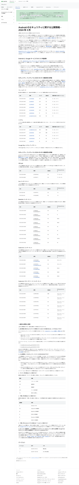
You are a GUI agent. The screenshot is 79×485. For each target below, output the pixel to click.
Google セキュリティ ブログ (42, 477)
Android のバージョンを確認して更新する (47, 38)
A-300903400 (32, 138)
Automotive (48, 7)
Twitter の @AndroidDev (41, 473)
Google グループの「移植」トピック (43, 482)
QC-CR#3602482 (37, 261)
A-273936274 (31, 104)
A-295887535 (31, 129)
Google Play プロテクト (44, 61)
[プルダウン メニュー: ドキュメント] (15, 1)
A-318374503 (31, 132)
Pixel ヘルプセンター (61, 473)
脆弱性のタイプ (21, 157)
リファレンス (56, 7)
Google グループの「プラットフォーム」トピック (46, 479)
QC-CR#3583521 (36, 273)
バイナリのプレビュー (20, 477)
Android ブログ (40, 475)
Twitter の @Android (40, 472)
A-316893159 (31, 101)
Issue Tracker (60, 482)
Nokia (43, 436)
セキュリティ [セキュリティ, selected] (17, 7)
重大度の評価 (48, 46)
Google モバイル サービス (60, 70)
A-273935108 (31, 107)
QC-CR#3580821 (37, 277)
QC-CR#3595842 (37, 269)
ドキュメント (3, 4)
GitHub (17, 482)
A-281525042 (31, 113)
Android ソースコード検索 (23, 1)
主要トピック (25, 7)
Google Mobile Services (62, 479)
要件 (17, 473)
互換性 (32, 7)
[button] (6, 9)
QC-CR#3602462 (37, 265)
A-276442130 (31, 110)
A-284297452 (31, 135)
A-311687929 (31, 115)
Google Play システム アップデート (47, 87)
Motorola (39, 436)
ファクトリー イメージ (20, 479)
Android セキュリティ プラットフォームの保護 (27, 51)
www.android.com (61, 477)
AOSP (19, 23)
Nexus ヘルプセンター (62, 475)
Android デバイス (39, 7)
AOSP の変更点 (26, 18)
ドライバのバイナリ (19, 480)
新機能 (2, 7)
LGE (36, 436)
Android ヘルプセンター (62, 472)
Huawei (32, 436)
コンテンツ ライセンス (35, 457)
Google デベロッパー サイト (26, 426)
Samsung (47, 436)
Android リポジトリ (19, 472)
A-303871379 (31, 141)
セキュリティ (30, 23)
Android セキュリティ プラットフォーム (31, 61)
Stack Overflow (60, 480)
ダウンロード (18, 475)
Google (28, 436)
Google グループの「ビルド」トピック (44, 480)
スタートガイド (9, 7)
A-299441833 (31, 98)
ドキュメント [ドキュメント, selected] (12, 1)
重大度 (23, 83)
